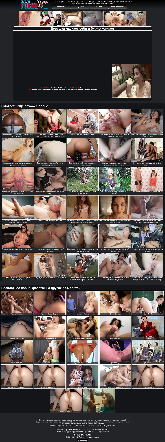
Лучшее (80, 7)
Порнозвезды (117, 7)
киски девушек (38, 89)
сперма (87, 89)
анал (81, 89)
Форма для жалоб (82, 435)
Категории (61, 7)
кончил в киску (51, 89)
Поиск (99, 7)
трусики (93, 89)
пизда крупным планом (69, 89)
